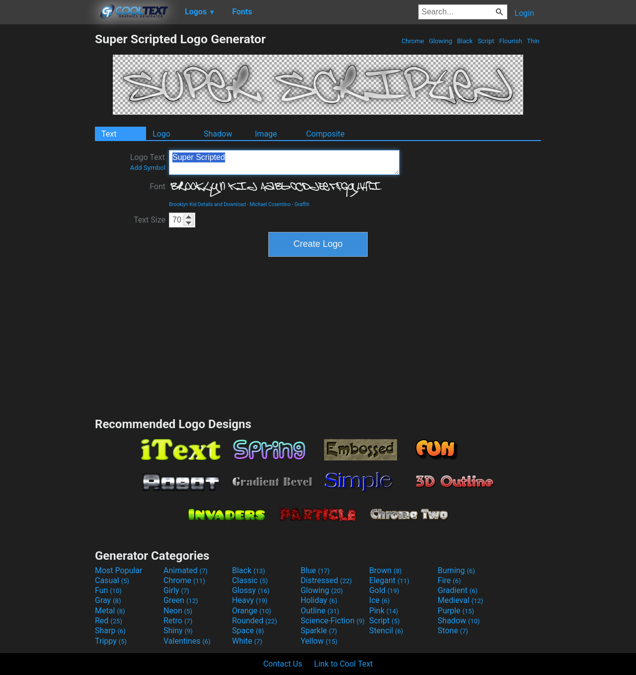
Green (180, 600)
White (247, 641)
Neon (177, 610)
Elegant (389, 580)
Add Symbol (147, 167)
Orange (251, 610)
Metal (110, 610)
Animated (185, 570)
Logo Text (147, 161)
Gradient (457, 590)
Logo (161, 134)
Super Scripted (284, 162)
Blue (315, 570)
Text (108, 134)
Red (108, 620)
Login (524, 13)
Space (248, 630)
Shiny (178, 630)
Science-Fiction (333, 620)
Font (157, 186)
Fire (449, 580)
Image (266, 134)
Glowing (440, 41)
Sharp (110, 630)
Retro (177, 620)
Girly (176, 590)
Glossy (251, 590)
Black (464, 41)
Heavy (249, 600)
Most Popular (119, 570)
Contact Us (283, 664)
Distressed (326, 580)
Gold (384, 590)
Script (486, 41)
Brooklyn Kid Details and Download (207, 204)
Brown (385, 570)
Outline (320, 610)
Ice (379, 600)
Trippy (111, 641)
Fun (108, 590)
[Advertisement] (47, 181)
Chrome (413, 41)
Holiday (319, 600)
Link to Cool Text (343, 664)
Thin (533, 41)
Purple (456, 610)
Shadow (218, 134)
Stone (453, 630)
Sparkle (319, 630)
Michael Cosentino (270, 204)
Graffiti (302, 204)
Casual (112, 580)
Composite (325, 134)
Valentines (187, 641)
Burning (456, 570)
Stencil (386, 630)
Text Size (149, 220)
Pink (383, 610)
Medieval (460, 600)
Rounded (254, 620)
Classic (250, 580)
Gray (108, 600)
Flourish (510, 41)
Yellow (319, 641)
